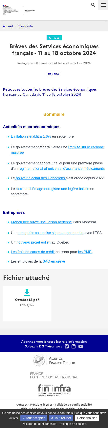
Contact (21, 404)
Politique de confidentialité (73, 404)
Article (54, 37)
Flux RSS (83, 409)
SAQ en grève (54, 261)
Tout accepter (33, 418)
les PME (85, 252)
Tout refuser (61, 418)
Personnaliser (87, 418)
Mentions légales (41, 404)
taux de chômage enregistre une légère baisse (52, 189)
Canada (53, 74)
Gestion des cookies (62, 409)
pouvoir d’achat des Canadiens (40, 178)
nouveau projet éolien (33, 242)
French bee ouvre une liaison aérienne (41, 222)
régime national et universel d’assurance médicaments (62, 169)
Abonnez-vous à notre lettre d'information (54, 341)
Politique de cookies (32, 409)
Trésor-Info (25, 26)
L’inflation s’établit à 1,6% (31, 136)
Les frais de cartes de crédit (33, 252)
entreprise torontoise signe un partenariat (50, 233)
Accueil (8, 26)
